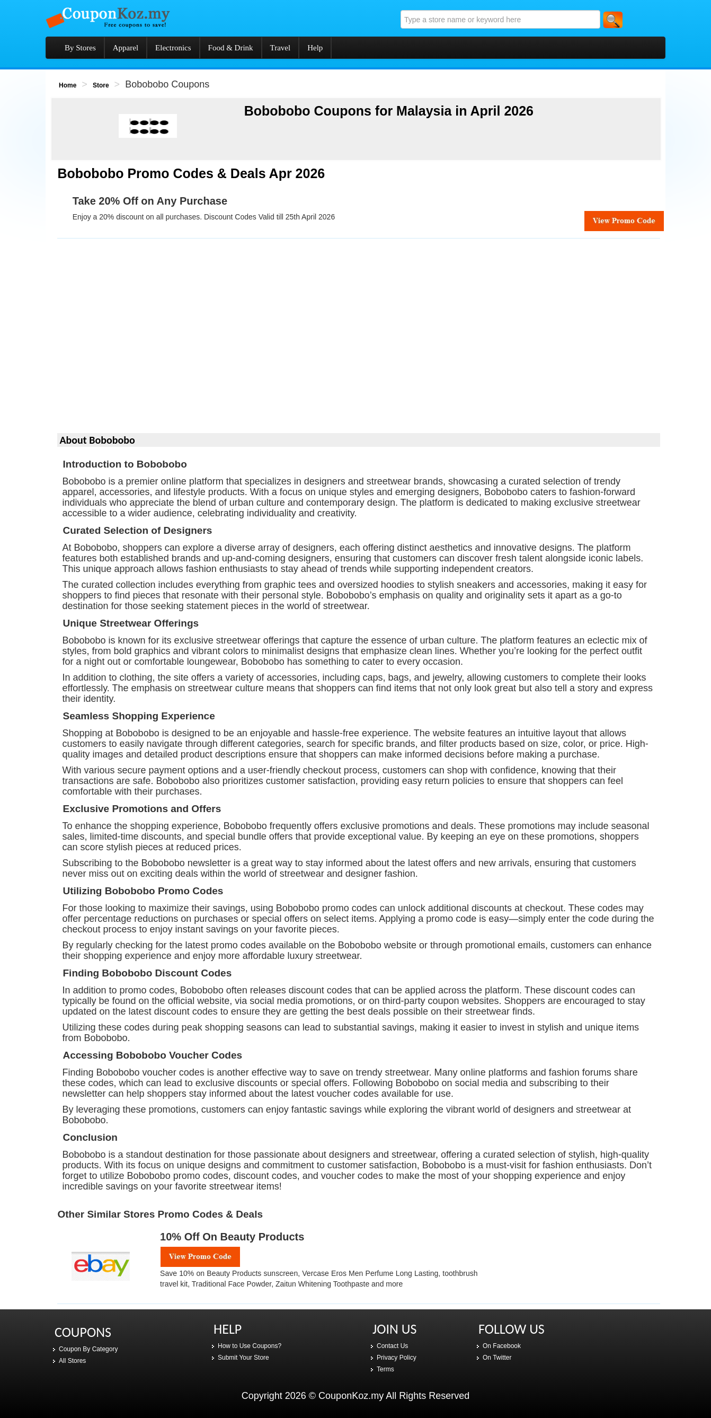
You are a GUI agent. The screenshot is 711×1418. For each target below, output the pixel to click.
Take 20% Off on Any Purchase (150, 201)
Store (101, 85)
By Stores (80, 47)
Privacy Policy (396, 1357)
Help (315, 47)
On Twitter (497, 1357)
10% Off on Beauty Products (232, 1237)
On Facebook (502, 1346)
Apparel (125, 47)
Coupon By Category (88, 1349)
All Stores (72, 1360)
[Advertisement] (359, 339)
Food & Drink (230, 47)
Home (67, 85)
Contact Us (392, 1346)
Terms (385, 1369)
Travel (280, 47)
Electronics (173, 47)
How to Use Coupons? (249, 1346)
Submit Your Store (243, 1357)
